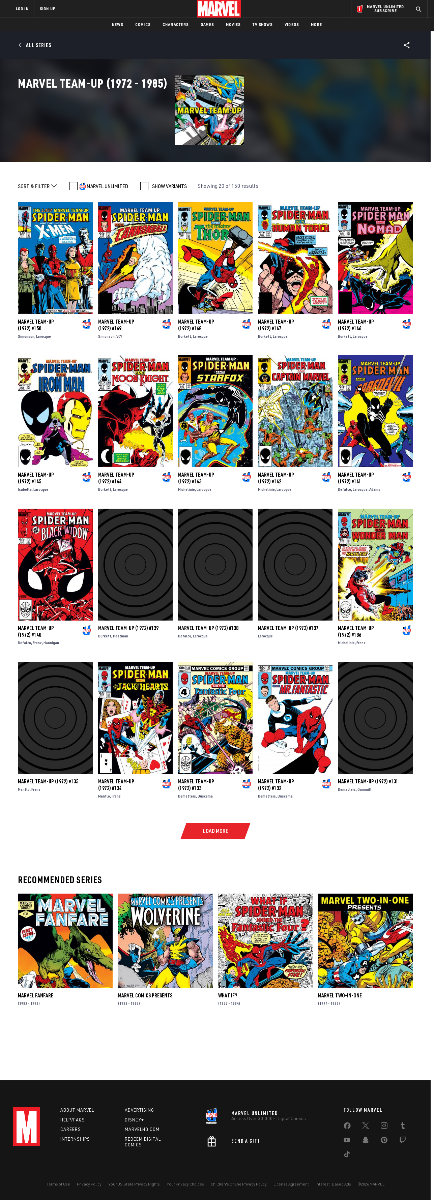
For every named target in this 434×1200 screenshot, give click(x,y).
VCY (119, 383)
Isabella (25, 536)
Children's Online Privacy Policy (239, 1184)
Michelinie (186, 536)
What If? (227, 1042)
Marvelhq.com (142, 1129)
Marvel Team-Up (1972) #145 (36, 525)
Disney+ (134, 1119)
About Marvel (77, 1110)
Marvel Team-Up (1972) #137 (288, 675)
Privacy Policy (89, 1184)
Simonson (26, 383)
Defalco (344, 536)
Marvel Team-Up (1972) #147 (276, 372)
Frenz (37, 689)
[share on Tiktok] (347, 1155)
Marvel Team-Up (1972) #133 (196, 832)
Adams (374, 536)
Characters (176, 24)
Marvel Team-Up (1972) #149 (116, 372)
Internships (75, 1139)
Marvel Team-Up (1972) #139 (128, 675)
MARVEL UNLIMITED (107, 233)
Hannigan (51, 689)
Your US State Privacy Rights (134, 1184)
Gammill (364, 836)
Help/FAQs (72, 1119)
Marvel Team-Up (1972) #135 (48, 828)
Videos (292, 24)
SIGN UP (47, 8)
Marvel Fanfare (35, 1042)
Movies (233, 24)
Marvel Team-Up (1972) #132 (276, 831)
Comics (142, 24)
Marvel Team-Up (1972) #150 (36, 372)
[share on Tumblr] (402, 1126)
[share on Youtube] (347, 1141)
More (316, 24)
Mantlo (24, 836)
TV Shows (262, 24)
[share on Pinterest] (384, 1141)
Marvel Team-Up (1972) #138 (208, 675)
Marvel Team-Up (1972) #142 (276, 525)
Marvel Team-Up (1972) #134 (116, 831)
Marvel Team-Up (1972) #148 (196, 372)
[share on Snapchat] (365, 1141)
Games (207, 24)
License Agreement (291, 1184)
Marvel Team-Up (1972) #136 (356, 678)
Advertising (139, 1110)
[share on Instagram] (384, 1126)
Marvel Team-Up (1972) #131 (368, 828)
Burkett (184, 383)
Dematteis (187, 843)
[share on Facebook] (347, 1127)
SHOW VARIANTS (169, 233)
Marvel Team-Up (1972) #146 (356, 372)
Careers (70, 1129)
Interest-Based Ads (333, 1184)
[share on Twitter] (365, 1126)
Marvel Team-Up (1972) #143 (196, 525)
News (117, 24)
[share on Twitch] (402, 1141)
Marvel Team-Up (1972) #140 (36, 678)
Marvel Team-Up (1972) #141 (356, 525)
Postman (120, 683)
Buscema (205, 843)
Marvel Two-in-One (340, 1042)
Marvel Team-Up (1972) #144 (116, 525)
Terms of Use (58, 1184)
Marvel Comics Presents (145, 1042)
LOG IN (22, 8)
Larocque (43, 383)
